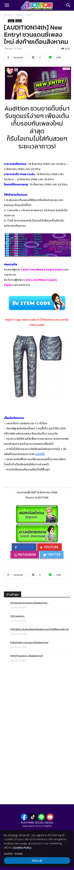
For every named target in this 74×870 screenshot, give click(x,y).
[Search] (68, 5)
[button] (6, 5)
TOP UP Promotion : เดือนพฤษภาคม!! (26, 655)
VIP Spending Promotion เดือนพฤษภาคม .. (29, 602)
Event (29, 14)
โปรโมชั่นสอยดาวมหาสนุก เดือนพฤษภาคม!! (29, 642)
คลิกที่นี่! (40, 454)
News (19, 14)
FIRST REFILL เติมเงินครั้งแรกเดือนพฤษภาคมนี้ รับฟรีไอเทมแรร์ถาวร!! (39, 629)
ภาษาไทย (8, 853)
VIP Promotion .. (17, 616)
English (19, 853)
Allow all (37, 861)
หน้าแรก (8, 14)
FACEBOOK (24, 547)
